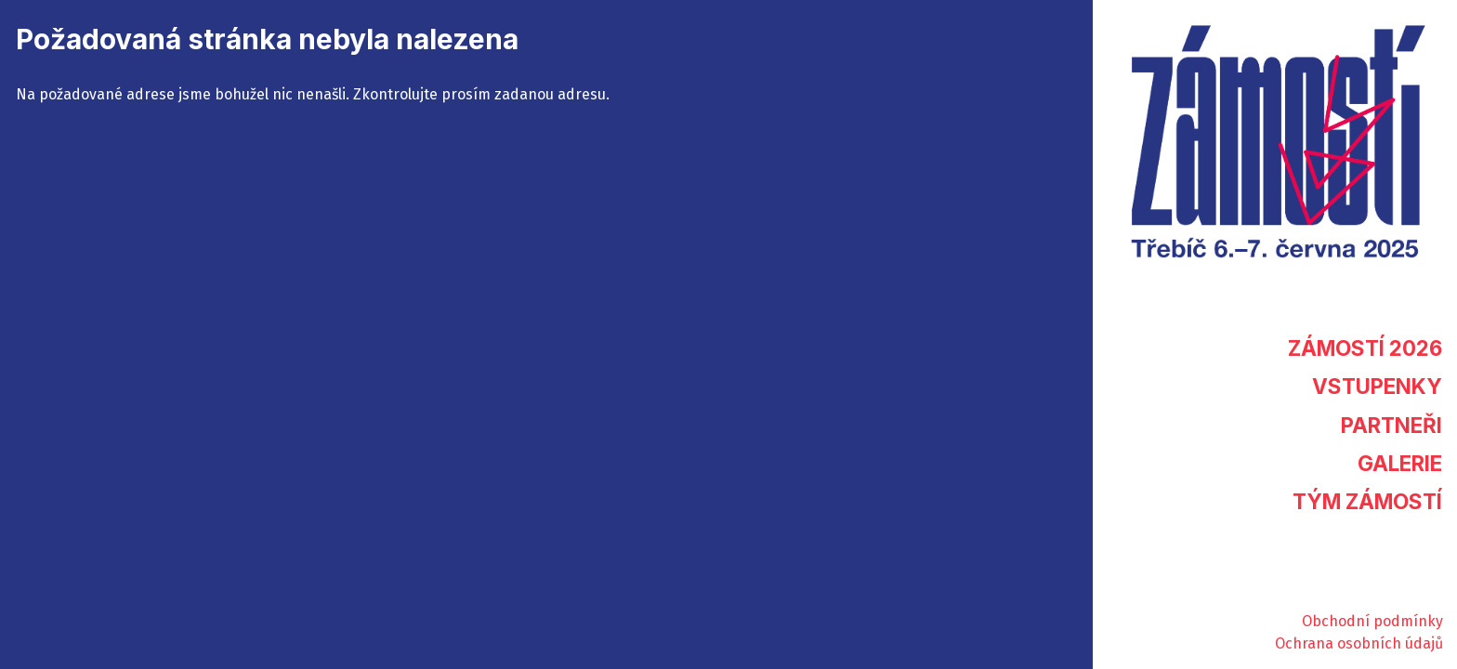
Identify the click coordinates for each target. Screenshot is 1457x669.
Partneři (1391, 425)
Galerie (1400, 463)
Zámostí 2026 (1365, 348)
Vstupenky (1377, 386)
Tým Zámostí (1367, 501)
